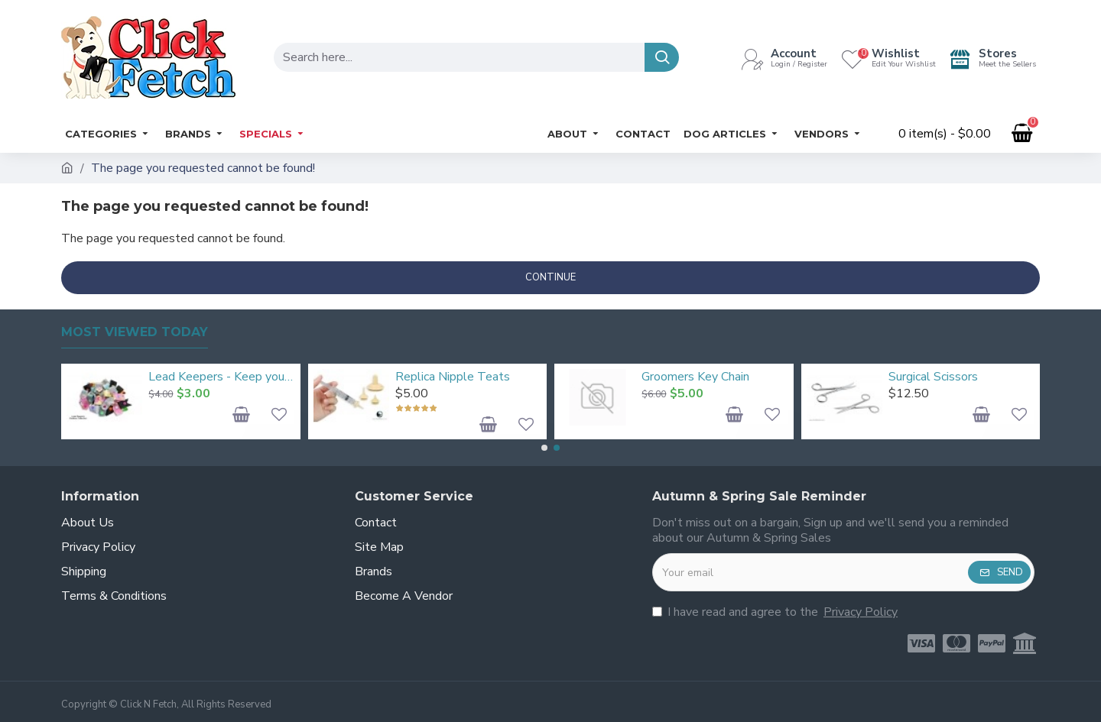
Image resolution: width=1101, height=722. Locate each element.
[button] (544, 448)
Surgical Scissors (933, 377)
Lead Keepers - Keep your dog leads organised (221, 377)
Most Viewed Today (134, 332)
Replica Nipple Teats (452, 377)
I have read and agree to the (776, 612)
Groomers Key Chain (695, 377)
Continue (550, 277)
